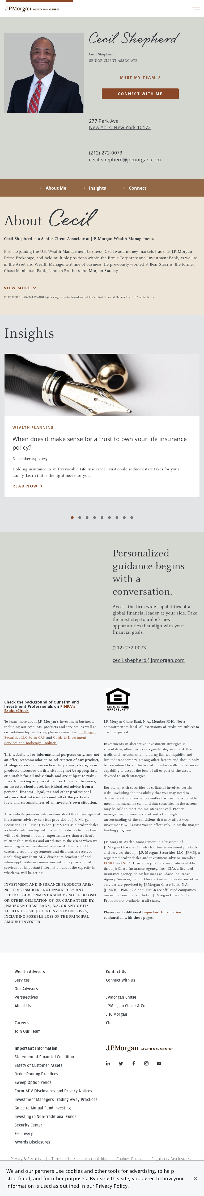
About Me (56, 188)
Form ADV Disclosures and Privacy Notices (53, 1091)
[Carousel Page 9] (131, 517)
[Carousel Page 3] (87, 517)
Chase (111, 1023)
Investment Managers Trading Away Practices (56, 1099)
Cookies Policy (128, 1158)
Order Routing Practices (36, 1074)
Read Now (25, 486)
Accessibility (95, 1158)
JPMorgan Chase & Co (125, 1006)
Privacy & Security (26, 1158)
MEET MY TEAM (137, 77)
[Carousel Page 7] (117, 517)
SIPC (127, 863)
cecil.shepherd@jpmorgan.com (125, 160)
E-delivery (24, 1134)
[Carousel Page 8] (124, 517)
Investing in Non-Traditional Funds (45, 1116)
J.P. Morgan (116, 1014)
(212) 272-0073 (129, 647)
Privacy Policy (111, 1186)
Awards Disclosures (32, 1142)
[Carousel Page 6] (109, 517)
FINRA (109, 863)
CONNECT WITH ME (140, 93)
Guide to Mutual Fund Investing (43, 1108)
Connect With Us (120, 980)
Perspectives (26, 997)
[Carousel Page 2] (79, 517)
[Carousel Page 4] (94, 517)
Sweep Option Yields (33, 1082)
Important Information (161, 912)
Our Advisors (26, 989)
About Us (23, 1006)
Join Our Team (28, 1031)
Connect (137, 188)
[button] (195, 1178)
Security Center (28, 1125)
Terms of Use (63, 1158)
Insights (97, 188)
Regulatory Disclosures (171, 1158)
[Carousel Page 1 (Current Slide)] (72, 517)
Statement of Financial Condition (44, 1057)
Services (22, 980)
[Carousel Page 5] (102, 517)
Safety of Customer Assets (38, 1065)
